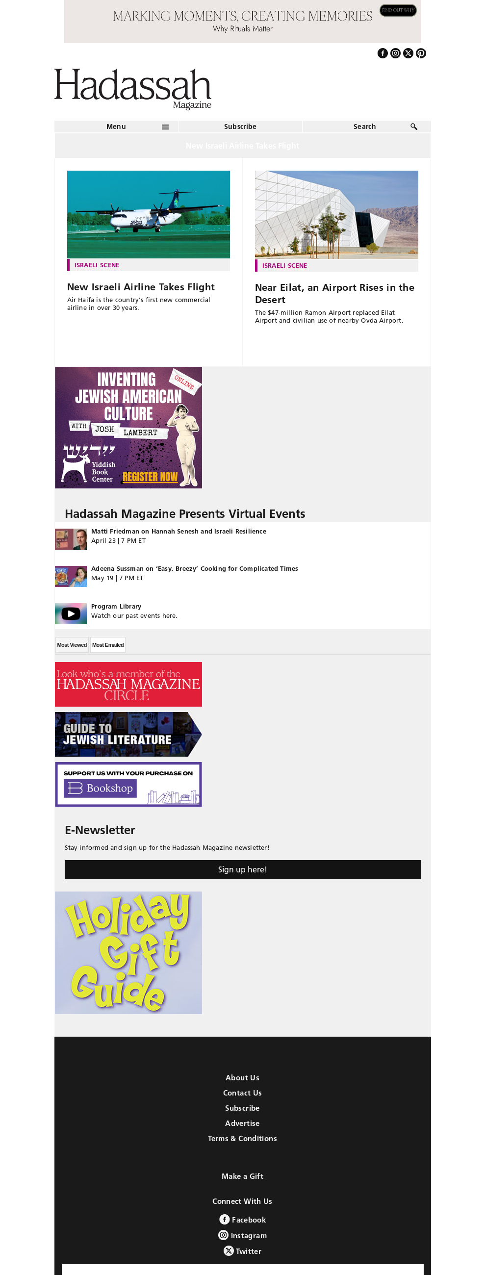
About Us (242, 1077)
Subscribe (240, 126)
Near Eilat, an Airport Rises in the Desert (335, 293)
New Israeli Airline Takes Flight (141, 287)
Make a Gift (242, 1176)
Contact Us (242, 1092)
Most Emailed (108, 645)
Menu (116, 126)
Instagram (242, 1235)
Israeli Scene (97, 265)
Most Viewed (72, 645)
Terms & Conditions (242, 1138)
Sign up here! (242, 869)
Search (365, 126)
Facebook (242, 1219)
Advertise (242, 1123)
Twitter (242, 1251)
